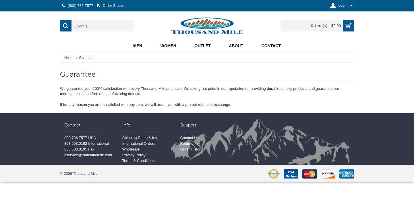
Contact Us (189, 138)
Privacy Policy (134, 155)
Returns (187, 143)
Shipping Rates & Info (140, 138)
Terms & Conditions (138, 161)
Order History (191, 149)
